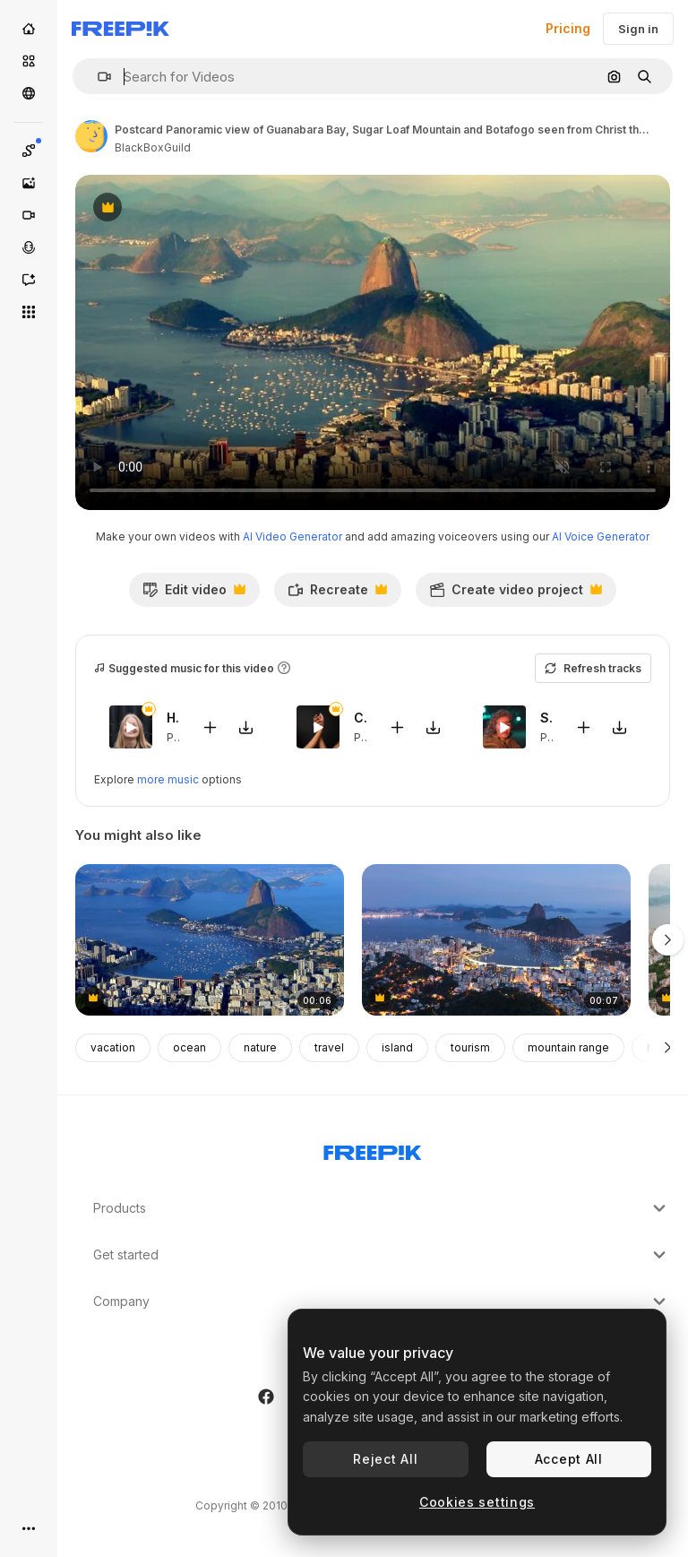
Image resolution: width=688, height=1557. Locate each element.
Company (381, 1301)
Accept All (569, 1458)
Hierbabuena (173, 717)
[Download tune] (246, 726)
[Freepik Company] (372, 1149)
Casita (360, 717)
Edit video (193, 594)
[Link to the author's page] (91, 136)
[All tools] (28, 312)
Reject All (385, 1458)
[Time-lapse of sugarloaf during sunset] (496, 940)
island (397, 1047)
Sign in (638, 29)
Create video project (515, 594)
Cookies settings (477, 1501)
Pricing (568, 28)
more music (168, 779)
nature (260, 1047)
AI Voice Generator (600, 536)
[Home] (28, 28)
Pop (177, 736)
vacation (112, 1047)
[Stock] (28, 61)
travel (329, 1047)
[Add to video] (210, 726)
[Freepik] (120, 29)
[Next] (668, 1048)
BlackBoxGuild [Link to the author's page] (153, 147)
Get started (381, 1255)
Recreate (337, 594)
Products (381, 1208)
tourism (470, 1047)
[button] (97, 76)
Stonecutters (547, 717)
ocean (189, 1047)
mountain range (568, 1047)
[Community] (28, 93)
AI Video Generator (292, 536)
